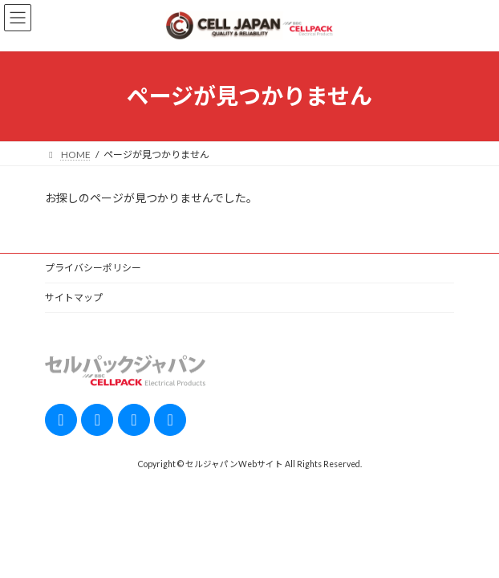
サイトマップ (74, 297)
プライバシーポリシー (93, 268)
